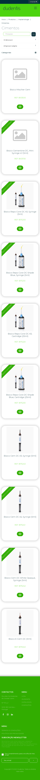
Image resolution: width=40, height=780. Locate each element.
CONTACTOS (26, 705)
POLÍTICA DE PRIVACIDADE (13, 733)
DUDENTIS (26, 699)
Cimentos (5, 23)
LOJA (24, 696)
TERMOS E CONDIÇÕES (11, 730)
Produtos (12, 19)
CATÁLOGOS (26, 702)
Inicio (4, 19)
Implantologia (23, 19)
